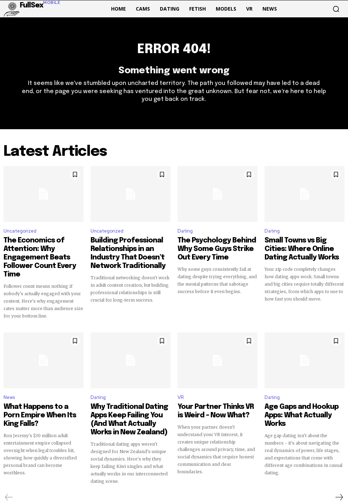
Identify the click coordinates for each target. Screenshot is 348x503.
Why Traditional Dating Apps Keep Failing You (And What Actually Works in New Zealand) (130, 393)
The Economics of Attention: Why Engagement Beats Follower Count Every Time (40, 250)
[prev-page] (9, 464)
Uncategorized (20, 235)
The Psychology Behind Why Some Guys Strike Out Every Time (213, 250)
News (9, 378)
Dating (185, 235)
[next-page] (338, 464)
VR (181, 378)
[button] (335, 8)
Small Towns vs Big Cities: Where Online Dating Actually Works (301, 250)
